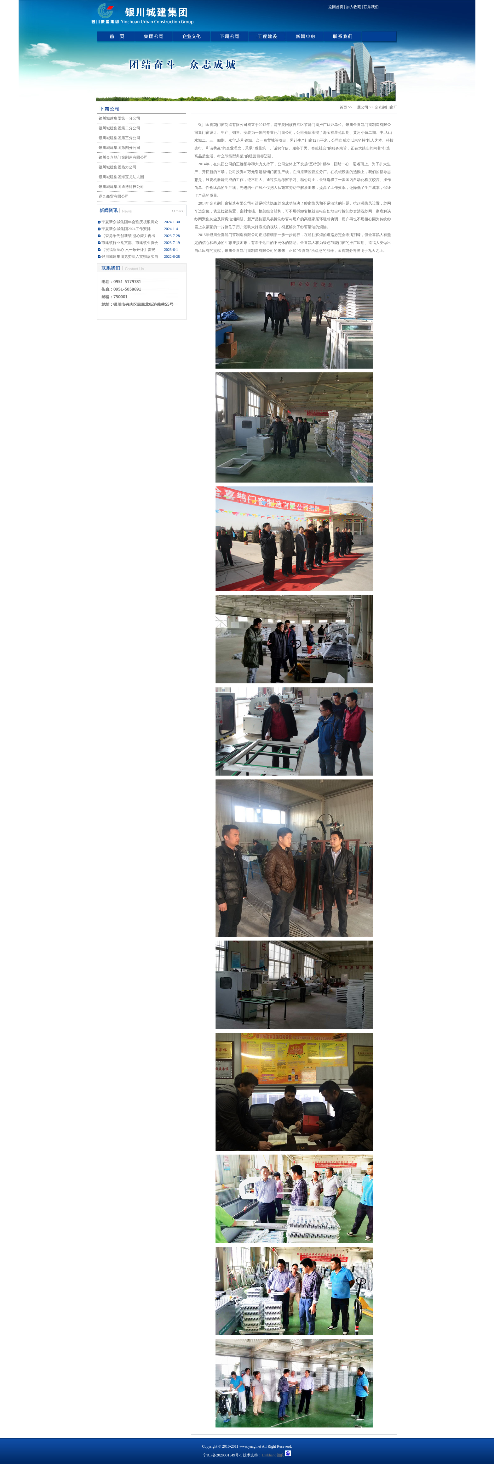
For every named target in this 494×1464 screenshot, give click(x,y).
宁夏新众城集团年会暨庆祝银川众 (129, 222)
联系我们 (371, 7)
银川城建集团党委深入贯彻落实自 (129, 256)
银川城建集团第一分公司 (118, 118)
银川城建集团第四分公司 (118, 147)
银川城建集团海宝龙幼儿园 (120, 177)
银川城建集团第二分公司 (118, 128)
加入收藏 (353, 7)
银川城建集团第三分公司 (118, 138)
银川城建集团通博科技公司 (120, 186)
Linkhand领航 (273, 1455)
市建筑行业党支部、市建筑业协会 (129, 242)
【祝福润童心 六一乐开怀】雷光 (128, 249)
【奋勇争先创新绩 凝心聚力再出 (128, 236)
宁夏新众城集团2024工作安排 (126, 229)
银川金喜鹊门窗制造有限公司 (122, 157)
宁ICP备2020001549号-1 (222, 1455)
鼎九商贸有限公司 (113, 196)
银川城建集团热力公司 (116, 167)
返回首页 (335, 7)
